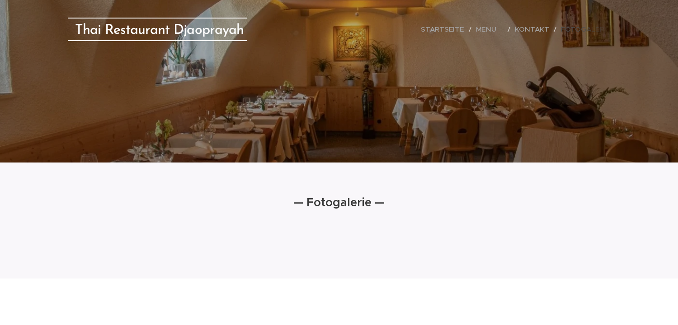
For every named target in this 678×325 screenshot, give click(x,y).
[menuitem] (464, 29)
